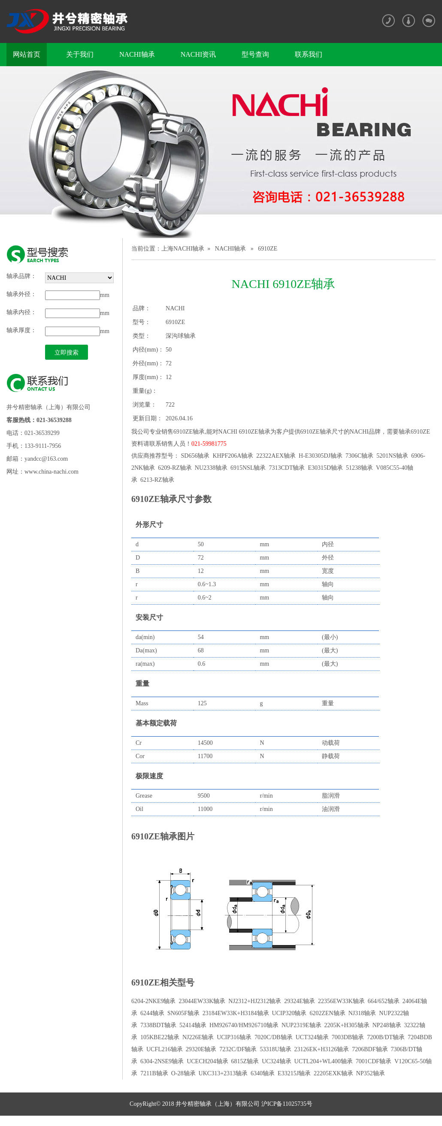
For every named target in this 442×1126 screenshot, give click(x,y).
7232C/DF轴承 (238, 1049)
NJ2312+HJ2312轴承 (254, 1001)
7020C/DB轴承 (273, 1037)
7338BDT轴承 (158, 1025)
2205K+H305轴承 (346, 1025)
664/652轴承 (384, 1001)
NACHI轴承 (137, 54)
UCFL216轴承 (164, 1049)
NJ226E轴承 (198, 1037)
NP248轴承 (386, 1025)
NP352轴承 (370, 1073)
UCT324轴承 (312, 1037)
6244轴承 (152, 1013)
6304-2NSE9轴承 (162, 1061)
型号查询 (255, 54)
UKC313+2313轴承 (223, 1073)
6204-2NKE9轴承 (153, 1001)
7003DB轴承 (348, 1037)
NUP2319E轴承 (301, 1025)
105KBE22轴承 (159, 1037)
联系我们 (308, 54)
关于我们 (80, 54)
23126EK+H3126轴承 (321, 1049)
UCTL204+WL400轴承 (323, 1061)
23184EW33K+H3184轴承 (236, 1013)
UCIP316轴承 (234, 1037)
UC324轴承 (276, 1061)
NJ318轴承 (362, 1013)
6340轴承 (263, 1073)
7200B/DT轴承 (386, 1037)
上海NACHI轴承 (182, 248)
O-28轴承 (183, 1073)
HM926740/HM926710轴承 (244, 1025)
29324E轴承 (299, 1001)
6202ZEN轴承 (327, 1013)
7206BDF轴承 (370, 1049)
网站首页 (26, 54)
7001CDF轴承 (373, 1061)
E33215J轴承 (294, 1073)
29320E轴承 (201, 1049)
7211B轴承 (154, 1073)
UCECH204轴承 (207, 1061)
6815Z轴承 (245, 1061)
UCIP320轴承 (289, 1013)
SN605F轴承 (183, 1013)
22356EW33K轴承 (341, 1001)
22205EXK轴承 (333, 1073)
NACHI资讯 (198, 54)
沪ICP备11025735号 (286, 1104)
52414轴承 (192, 1025)
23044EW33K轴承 (202, 1001)
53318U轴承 (275, 1049)
